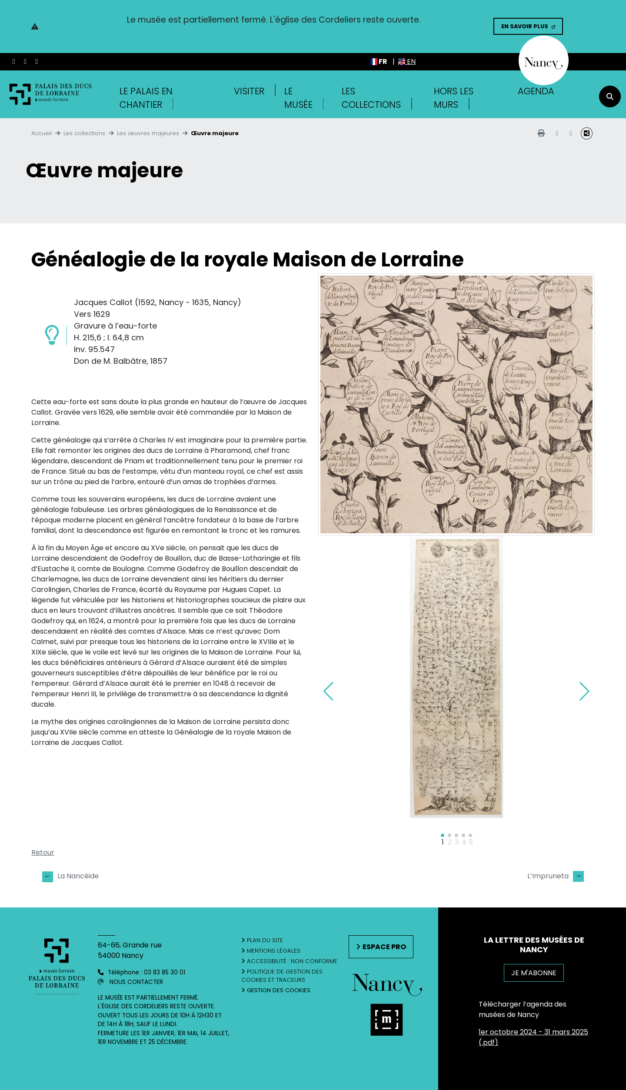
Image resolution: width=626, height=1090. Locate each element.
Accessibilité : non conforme (292, 961)
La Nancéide (70, 876)
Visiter (249, 91)
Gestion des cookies (278, 990)
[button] (584, 691)
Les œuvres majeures (148, 133)
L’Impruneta (555, 876)
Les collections (84, 133)
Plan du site (265, 940)
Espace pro (384, 947)
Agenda (536, 91)
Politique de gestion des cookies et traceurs (282, 975)
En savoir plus (524, 26)
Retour (42, 852)
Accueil (41, 133)
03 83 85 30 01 (164, 972)
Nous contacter (136, 982)
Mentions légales (273, 951)
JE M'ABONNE (533, 973)
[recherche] (610, 96)
